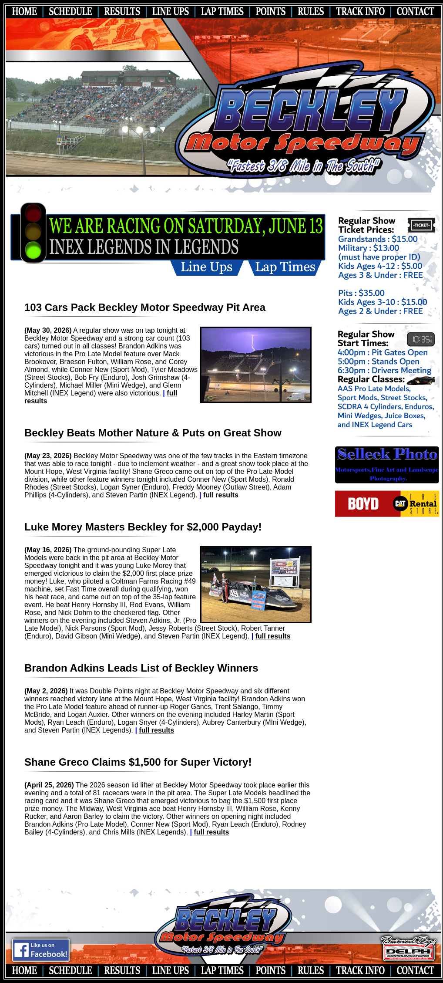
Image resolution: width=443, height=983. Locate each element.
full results (220, 495)
